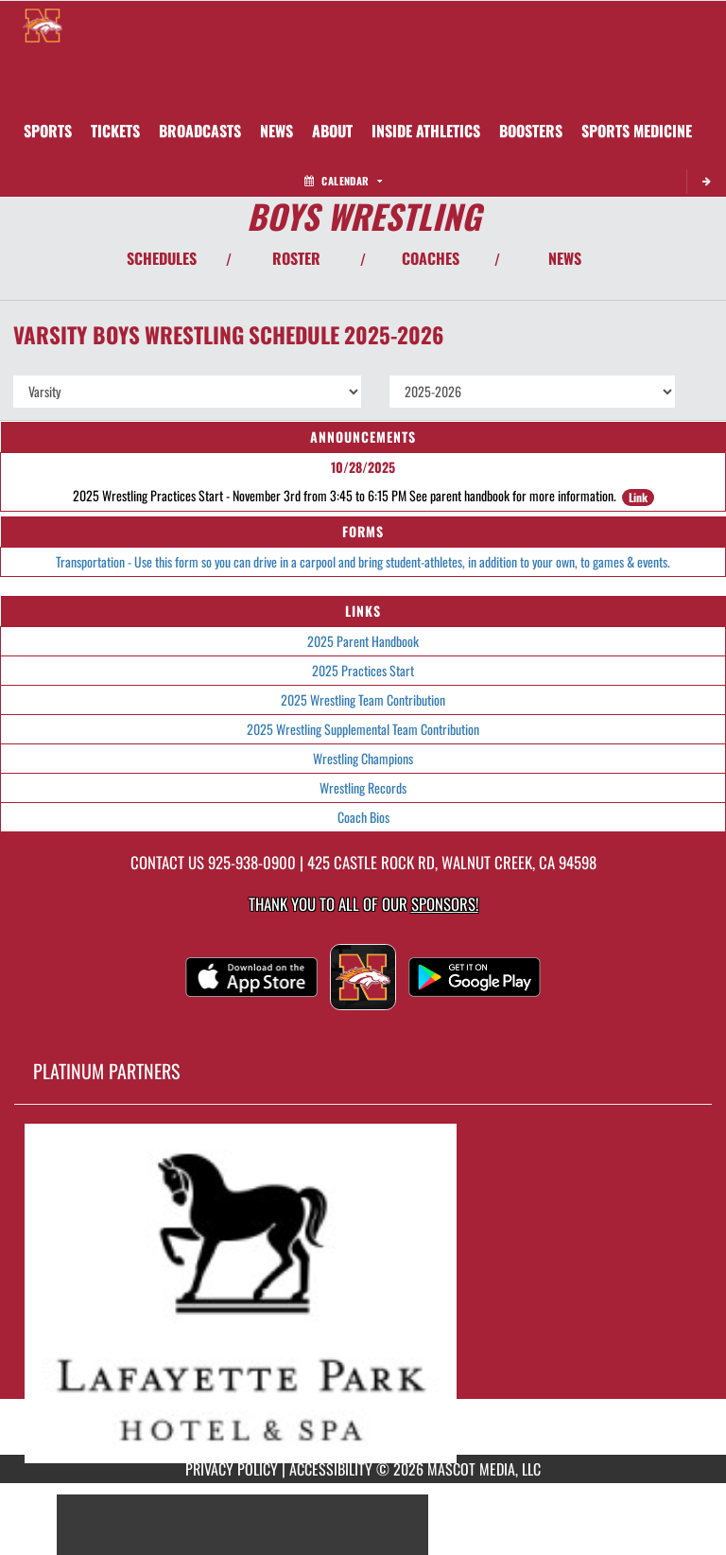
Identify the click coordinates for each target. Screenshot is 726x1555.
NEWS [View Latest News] (564, 258)
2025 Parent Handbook (363, 641)
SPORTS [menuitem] (48, 130)
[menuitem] (115, 131)
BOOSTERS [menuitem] (530, 130)
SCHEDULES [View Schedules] (162, 258)
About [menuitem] (332, 130)
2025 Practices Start (363, 670)
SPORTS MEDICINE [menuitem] (636, 130)
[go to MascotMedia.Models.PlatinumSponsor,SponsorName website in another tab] (363, 1293)
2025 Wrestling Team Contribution (363, 699)
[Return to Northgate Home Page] (42, 24)
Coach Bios (363, 817)
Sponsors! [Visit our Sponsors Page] (444, 904)
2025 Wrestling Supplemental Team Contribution (363, 729)
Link (638, 497)
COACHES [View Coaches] (430, 258)
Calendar (343, 180)
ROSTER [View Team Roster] (296, 258)
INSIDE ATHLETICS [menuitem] (426, 130)
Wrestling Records (363, 787)
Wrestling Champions (363, 758)
